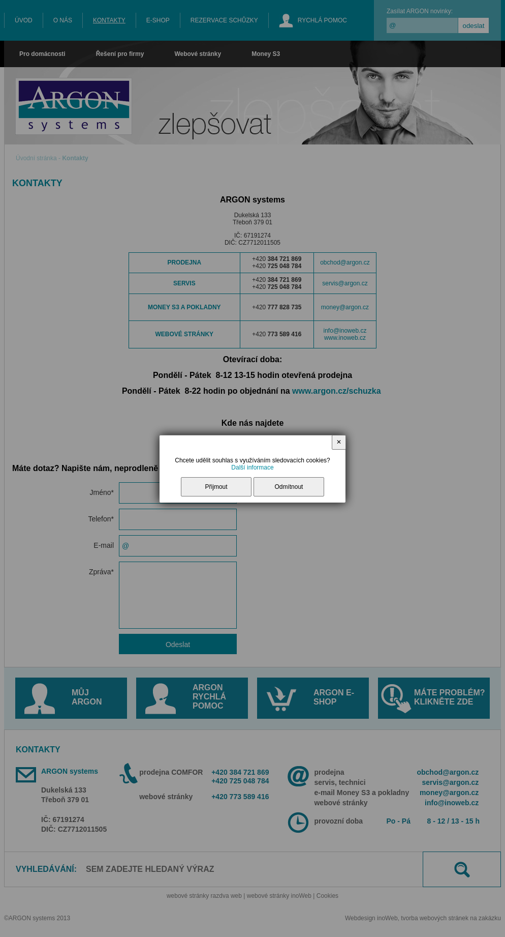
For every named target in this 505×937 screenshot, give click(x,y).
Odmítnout (288, 486)
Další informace (252, 467)
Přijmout (216, 486)
